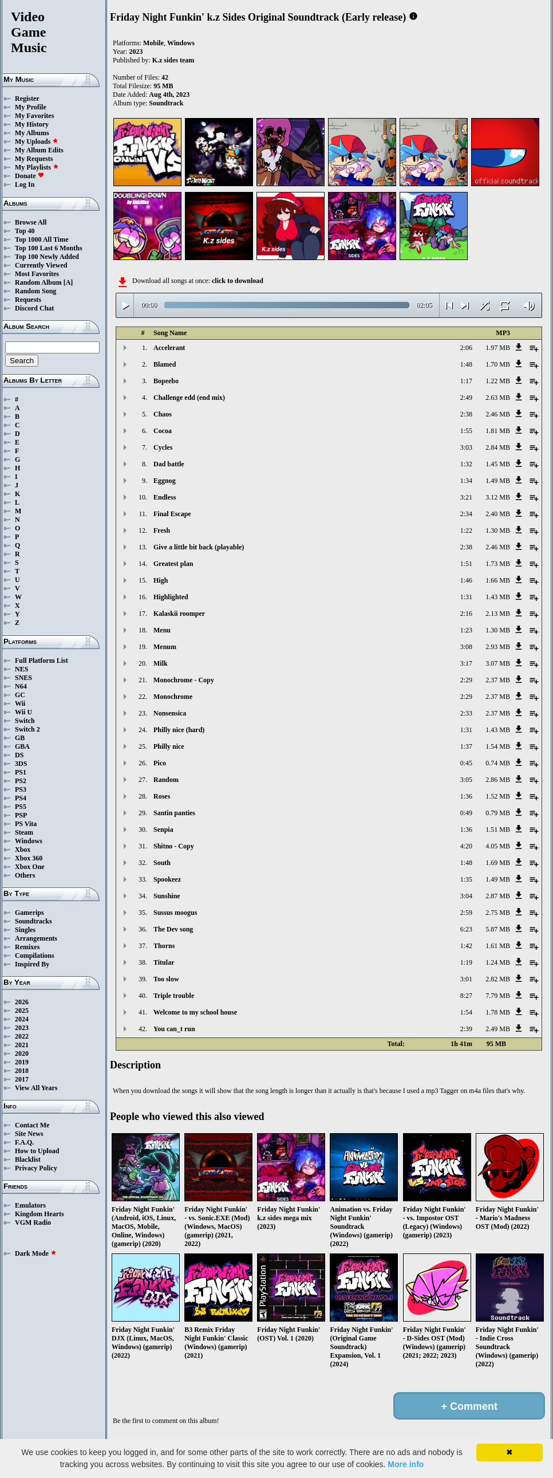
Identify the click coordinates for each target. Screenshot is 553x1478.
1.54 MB (497, 746)
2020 (22, 1053)
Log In (24, 184)
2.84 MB (497, 447)
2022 (22, 1036)
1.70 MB (497, 364)
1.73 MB (497, 564)
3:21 (466, 497)
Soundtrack (166, 103)
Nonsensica (169, 713)
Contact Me (32, 1125)
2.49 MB (497, 1029)
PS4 (20, 798)
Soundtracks (33, 921)
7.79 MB (497, 996)
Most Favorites (37, 274)
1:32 (466, 464)
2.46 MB (497, 414)
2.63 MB (497, 398)
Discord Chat (34, 308)
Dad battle (168, 464)
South (162, 863)
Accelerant (169, 348)
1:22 (466, 530)
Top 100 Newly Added (47, 257)
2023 (22, 1028)
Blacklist (28, 1159)
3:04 (466, 896)
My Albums (32, 133)
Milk (160, 663)
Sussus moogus (175, 913)
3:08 (466, 647)
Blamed (164, 364)
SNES (23, 678)
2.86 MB (497, 780)
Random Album (38, 282)
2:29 (466, 680)
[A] (68, 282)
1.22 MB (497, 381)
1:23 (466, 630)
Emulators (30, 1205)
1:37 (466, 746)
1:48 (466, 364)
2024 (22, 1019)
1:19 (466, 962)
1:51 (466, 564)
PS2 (20, 781)
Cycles (162, 447)
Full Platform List (41, 661)
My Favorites (34, 116)
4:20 (466, 846)
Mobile (153, 43)
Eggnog (164, 481)
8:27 (466, 996)
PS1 (20, 772)
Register (27, 99)
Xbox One (30, 867)
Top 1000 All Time (41, 239)
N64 (21, 686)
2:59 (466, 913)
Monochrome (172, 697)
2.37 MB (497, 680)
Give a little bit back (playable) (198, 547)
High (160, 580)
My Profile (30, 107)
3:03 (466, 447)
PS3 (20, 789)
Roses (161, 796)
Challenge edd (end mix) (189, 398)
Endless (164, 497)
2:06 (466, 348)
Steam (24, 832)
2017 (22, 1079)
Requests (28, 300)
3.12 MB (497, 497)
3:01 (466, 979)
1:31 (466, 597)
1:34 (466, 481)
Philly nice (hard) (178, 730)
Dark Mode (36, 1253)
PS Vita (26, 824)
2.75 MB (497, 913)
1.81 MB (497, 431)
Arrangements (36, 938)
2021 (22, 1045)
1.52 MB (497, 796)
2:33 (466, 713)
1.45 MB (497, 464)
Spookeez (167, 879)
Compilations (34, 956)
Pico (159, 763)
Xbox (22, 850)
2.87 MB (497, 896)
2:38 (466, 414)
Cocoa (162, 431)
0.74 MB (497, 763)
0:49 (466, 813)
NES (21, 669)
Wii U (23, 712)
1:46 (466, 580)
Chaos (162, 414)
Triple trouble (173, 996)
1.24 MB (497, 962)
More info (406, 1464)
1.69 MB (497, 863)
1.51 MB (497, 830)
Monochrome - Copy (183, 680)
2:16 (466, 614)
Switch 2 (27, 729)
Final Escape (172, 514)
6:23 (466, 929)
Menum (164, 647)
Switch (25, 721)
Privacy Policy (36, 1168)
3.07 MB (497, 663)
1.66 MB (497, 580)
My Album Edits (39, 150)
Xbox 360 (28, 858)
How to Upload (37, 1151)
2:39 (466, 1029)
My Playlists (37, 167)
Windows (28, 841)
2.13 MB (497, 614)
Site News (29, 1134)
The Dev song (173, 929)
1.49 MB (497, 481)
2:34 (466, 514)
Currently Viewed (41, 265)
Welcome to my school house (195, 1012)
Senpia (163, 830)
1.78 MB (497, 1012)
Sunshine (166, 896)
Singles (25, 930)
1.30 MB (497, 530)
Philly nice (168, 746)
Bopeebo (166, 381)
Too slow (166, 979)
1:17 (466, 381)
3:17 (466, 663)
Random (166, 780)
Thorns (164, 946)
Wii (20, 703)
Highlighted (170, 597)
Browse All (30, 222)
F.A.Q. (24, 1142)
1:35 (466, 879)
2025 (22, 1011)
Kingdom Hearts (39, 1214)
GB (20, 738)
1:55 (466, 431)
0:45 (466, 763)
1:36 (466, 796)
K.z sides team (173, 60)
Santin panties (174, 813)
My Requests (34, 159)
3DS (21, 764)
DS (19, 755)
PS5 (20, 807)
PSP (21, 815)
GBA (22, 746)
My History (32, 124)
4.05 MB (497, 846)
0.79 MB (497, 813)
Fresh (161, 530)
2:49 (466, 398)
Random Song (35, 291)
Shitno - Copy (173, 846)
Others (25, 875)
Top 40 (25, 231)
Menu (162, 630)
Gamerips (29, 913)
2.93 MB (497, 647)
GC (20, 695)
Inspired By (32, 964)
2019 (22, 1062)
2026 (22, 1002)
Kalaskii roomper (179, 614)
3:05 (466, 780)
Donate (29, 176)
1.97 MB (497, 348)
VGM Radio (33, 1222)
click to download (237, 281)
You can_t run (174, 1029)
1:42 (466, 946)
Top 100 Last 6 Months (48, 248)
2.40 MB (497, 514)
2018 (22, 1071)
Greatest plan (173, 564)
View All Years (36, 1088)
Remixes (27, 947)
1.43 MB (497, 597)
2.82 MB (497, 979)
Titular (163, 962)
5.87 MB (497, 929)
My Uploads (36, 141)
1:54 (466, 1012)
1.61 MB (497, 946)
